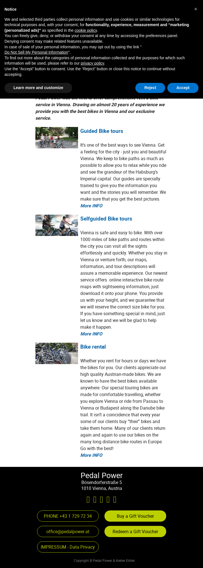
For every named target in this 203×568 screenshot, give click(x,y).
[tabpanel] (90, 35)
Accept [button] (183, 557)
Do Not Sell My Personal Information (36, 521)
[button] (42, 67)
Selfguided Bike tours (106, 218)
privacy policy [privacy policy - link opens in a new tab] (92, 533)
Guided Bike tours (101, 130)
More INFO (91, 206)
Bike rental (93, 346)
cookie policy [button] (86, 499)
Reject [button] (150, 557)
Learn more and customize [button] (38, 557)
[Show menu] (162, 14)
